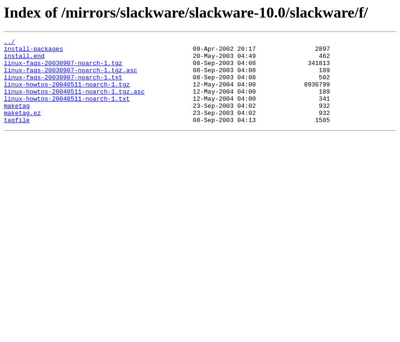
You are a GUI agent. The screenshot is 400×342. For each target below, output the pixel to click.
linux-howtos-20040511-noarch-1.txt (67, 111)
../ (9, 42)
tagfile (17, 137)
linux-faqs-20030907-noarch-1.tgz (63, 68)
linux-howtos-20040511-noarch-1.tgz (67, 94)
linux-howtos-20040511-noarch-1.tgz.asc (74, 102)
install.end (24, 60)
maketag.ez (22, 128)
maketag (17, 119)
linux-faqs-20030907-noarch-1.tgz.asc (70, 77)
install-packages (33, 51)
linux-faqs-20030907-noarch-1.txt (63, 85)
